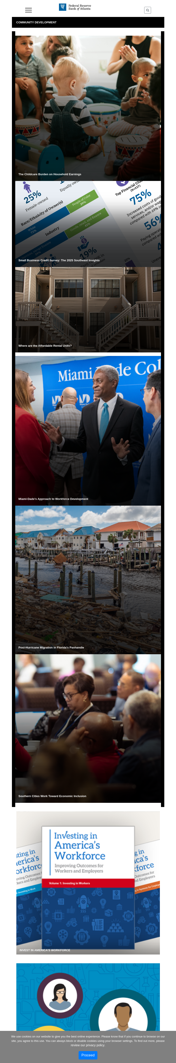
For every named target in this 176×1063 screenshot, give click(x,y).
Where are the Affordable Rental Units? (45, 345)
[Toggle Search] (147, 10)
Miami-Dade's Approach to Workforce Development (53, 499)
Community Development (36, 22)
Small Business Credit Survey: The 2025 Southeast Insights (59, 260)
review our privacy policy (87, 1045)
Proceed (88, 1055)
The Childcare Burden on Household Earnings (50, 174)
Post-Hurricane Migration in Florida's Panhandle (51, 647)
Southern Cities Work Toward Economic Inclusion (52, 796)
